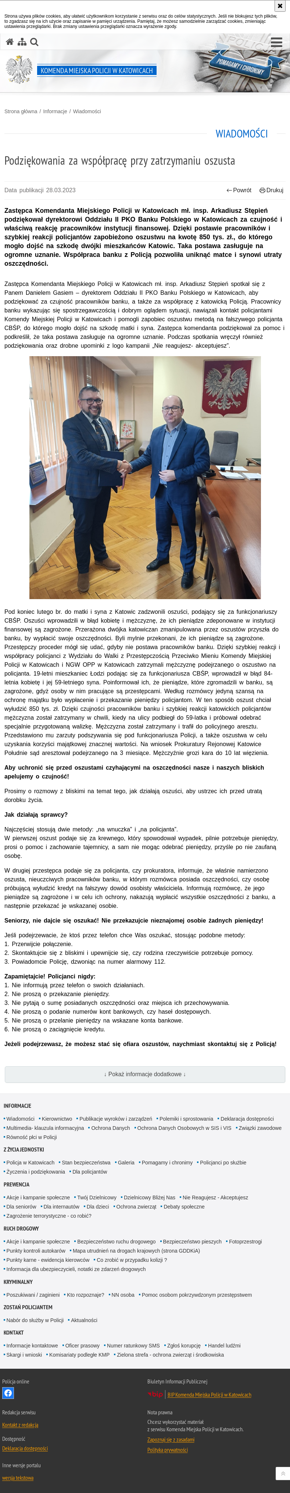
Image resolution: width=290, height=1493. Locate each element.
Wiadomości (87, 111)
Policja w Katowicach (31, 1163)
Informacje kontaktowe (32, 1346)
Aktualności (84, 1320)
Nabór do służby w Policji (35, 1320)
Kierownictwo (57, 1119)
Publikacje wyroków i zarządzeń (115, 1119)
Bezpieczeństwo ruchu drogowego (116, 1242)
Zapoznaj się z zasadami (170, 1439)
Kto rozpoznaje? (85, 1295)
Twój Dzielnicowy (97, 1197)
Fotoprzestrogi (245, 1242)
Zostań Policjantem (28, 1307)
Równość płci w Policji (32, 1137)
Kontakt (14, 1332)
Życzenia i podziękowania (36, 1172)
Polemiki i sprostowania (186, 1119)
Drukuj (271, 190)
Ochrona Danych (110, 1128)
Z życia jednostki (24, 1149)
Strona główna (20, 111)
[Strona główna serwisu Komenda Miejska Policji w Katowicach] (10, 41)
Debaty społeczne (184, 1207)
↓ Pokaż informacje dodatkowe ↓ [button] (145, 1074)
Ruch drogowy (21, 1228)
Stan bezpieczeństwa (86, 1163)
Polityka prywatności (167, 1449)
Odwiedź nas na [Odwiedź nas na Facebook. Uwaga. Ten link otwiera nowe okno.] (8, 1393)
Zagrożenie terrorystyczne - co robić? (49, 1216)
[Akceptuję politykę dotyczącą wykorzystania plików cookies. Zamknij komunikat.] (280, 6)
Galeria (126, 1163)
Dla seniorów (21, 1207)
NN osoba (123, 1295)
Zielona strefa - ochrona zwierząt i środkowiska (170, 1355)
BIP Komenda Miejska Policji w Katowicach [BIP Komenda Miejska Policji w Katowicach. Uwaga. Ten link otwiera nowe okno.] (209, 1394)
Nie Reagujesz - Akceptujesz (215, 1197)
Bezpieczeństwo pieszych (192, 1242)
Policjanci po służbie (223, 1163)
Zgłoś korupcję (184, 1346)
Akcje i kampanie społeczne (38, 1197)
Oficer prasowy (82, 1346)
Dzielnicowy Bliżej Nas (149, 1197)
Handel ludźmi (224, 1346)
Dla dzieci (98, 1207)
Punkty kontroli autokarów (36, 1251)
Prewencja (16, 1184)
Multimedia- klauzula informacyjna (45, 1128)
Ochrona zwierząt (137, 1207)
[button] (276, 42)
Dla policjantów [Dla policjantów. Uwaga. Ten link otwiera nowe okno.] (89, 1172)
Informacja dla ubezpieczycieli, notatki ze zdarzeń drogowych (76, 1269)
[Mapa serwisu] (22, 41)
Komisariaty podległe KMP (79, 1355)
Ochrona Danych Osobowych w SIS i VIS (184, 1128)
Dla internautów (61, 1207)
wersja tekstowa (17, 1477)
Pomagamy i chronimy (167, 1163)
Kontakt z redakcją (20, 1424)
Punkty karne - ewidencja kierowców (48, 1260)
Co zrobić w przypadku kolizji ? (132, 1260)
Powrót (238, 190)
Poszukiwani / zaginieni (33, 1295)
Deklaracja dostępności (247, 1119)
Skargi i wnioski (24, 1355)
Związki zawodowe (260, 1128)
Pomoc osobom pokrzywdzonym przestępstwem (197, 1295)
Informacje (55, 111)
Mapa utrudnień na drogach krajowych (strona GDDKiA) (136, 1251)
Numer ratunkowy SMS (133, 1346)
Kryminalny (18, 1282)
